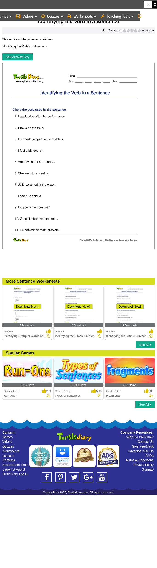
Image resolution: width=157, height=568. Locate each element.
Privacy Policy (144, 465)
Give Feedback (143, 446)
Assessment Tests (15, 465)
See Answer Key (17, 57)
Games (7, 437)
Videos (26, 16)
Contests (8, 460)
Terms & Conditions (140, 460)
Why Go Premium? (140, 437)
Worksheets (81, 16)
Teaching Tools (117, 16)
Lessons (8, 455)
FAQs (150, 455)
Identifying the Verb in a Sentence (24, 46)
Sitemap (148, 469)
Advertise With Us (141, 451)
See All (145, 345)
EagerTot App (13, 469)
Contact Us (146, 441)
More (146, 16)
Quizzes (52, 16)
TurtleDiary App (14, 474)
